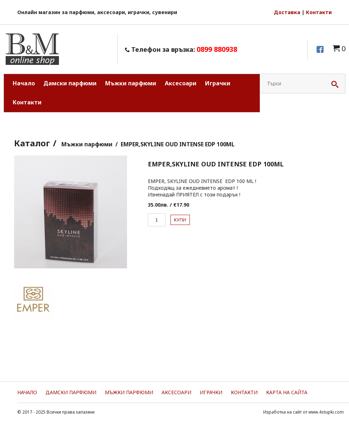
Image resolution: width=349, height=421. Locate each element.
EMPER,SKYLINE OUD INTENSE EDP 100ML (178, 144)
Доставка (287, 12)
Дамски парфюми (70, 83)
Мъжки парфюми (130, 83)
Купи (180, 220)
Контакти (319, 12)
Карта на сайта (286, 392)
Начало (24, 83)
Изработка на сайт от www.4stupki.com (303, 412)
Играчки (217, 83)
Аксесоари (181, 83)
